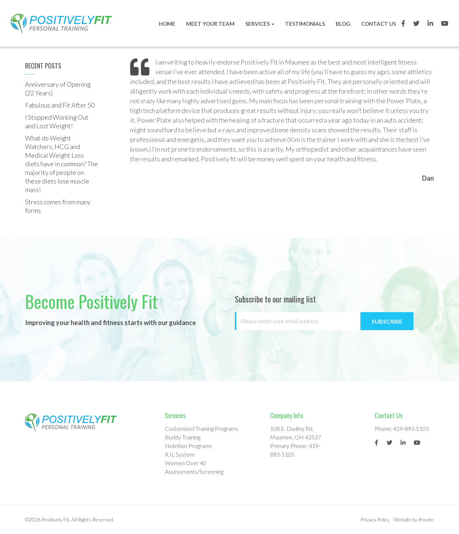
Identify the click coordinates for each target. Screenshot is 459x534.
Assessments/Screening (194, 471)
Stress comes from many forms (58, 206)
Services (258, 23)
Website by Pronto (413, 519)
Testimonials (304, 23)
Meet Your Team (209, 23)
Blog (342, 23)
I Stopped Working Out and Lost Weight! (57, 121)
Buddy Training (182, 437)
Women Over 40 (185, 462)
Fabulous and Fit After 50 (60, 105)
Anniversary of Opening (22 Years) (58, 88)
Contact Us (377, 23)
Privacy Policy (375, 519)
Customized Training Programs (201, 428)
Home (166, 23)
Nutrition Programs (188, 445)
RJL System (179, 454)
